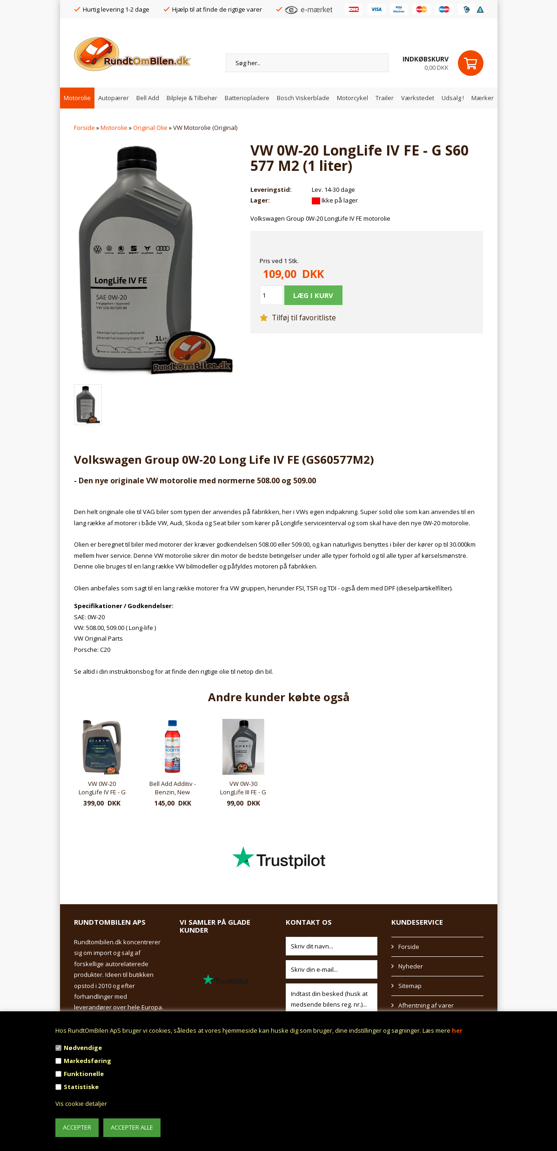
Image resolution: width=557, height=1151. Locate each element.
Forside (84, 127)
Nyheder (410, 966)
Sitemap (410, 986)
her (457, 1030)
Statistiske (81, 1087)
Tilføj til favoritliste (298, 317)
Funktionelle (84, 1074)
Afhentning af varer (426, 1005)
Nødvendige (83, 1047)
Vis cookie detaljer (81, 1103)
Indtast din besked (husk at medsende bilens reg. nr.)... (332, 999)
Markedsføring (87, 1060)
